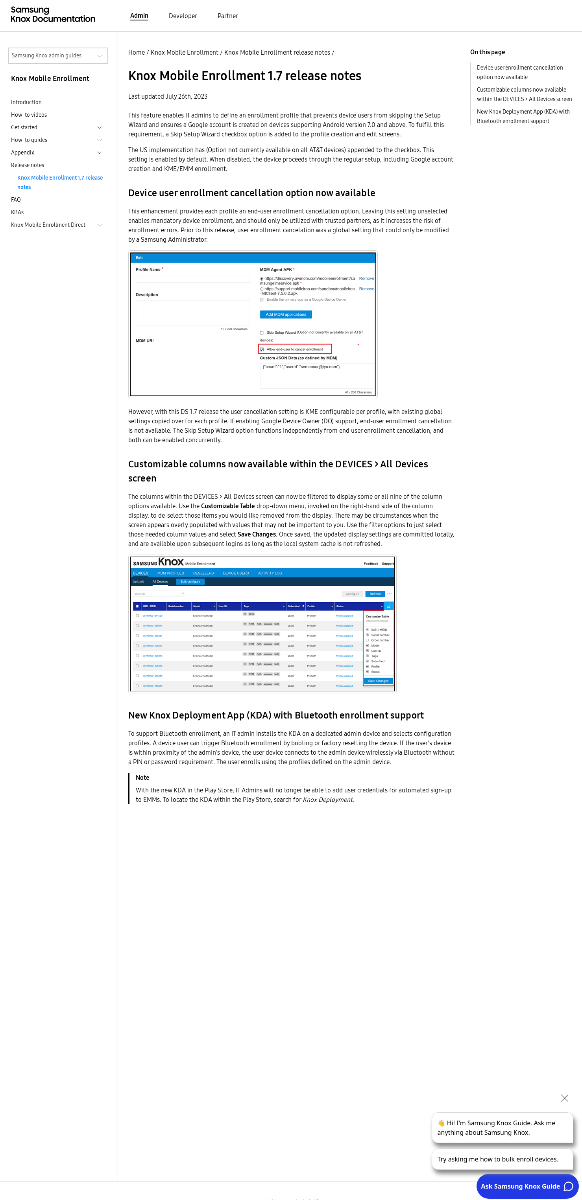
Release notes (27, 165)
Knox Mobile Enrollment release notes (277, 52)
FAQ (16, 200)
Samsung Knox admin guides (46, 55)
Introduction (26, 102)
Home (136, 52)
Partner (228, 15)
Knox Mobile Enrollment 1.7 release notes (60, 182)
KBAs (17, 212)
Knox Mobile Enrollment (184, 52)
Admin (139, 15)
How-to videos (29, 115)
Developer (183, 15)
